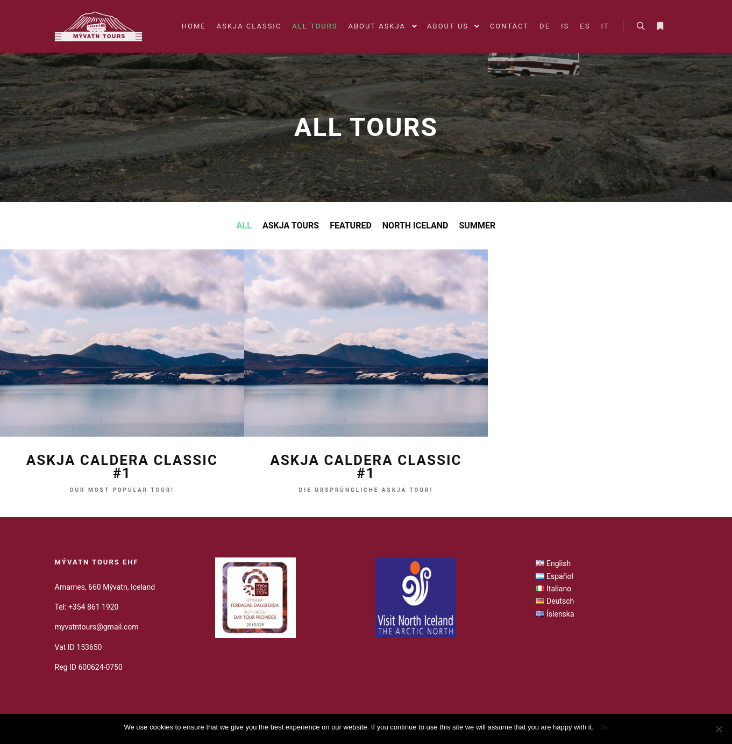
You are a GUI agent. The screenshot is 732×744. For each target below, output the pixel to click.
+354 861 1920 (93, 607)
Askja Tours (290, 225)
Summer (477, 225)
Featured (351, 225)
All (244, 225)
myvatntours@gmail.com (97, 627)
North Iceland (415, 225)
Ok (603, 727)
